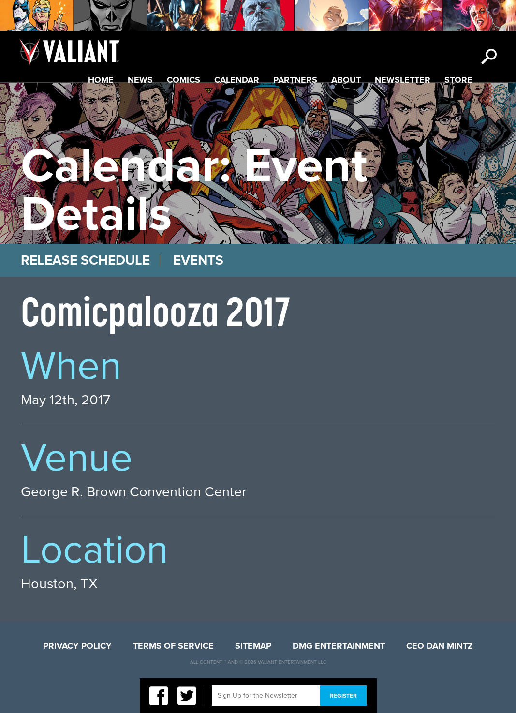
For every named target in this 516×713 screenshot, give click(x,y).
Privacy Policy (77, 645)
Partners (295, 79)
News (140, 79)
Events (198, 260)
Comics (183, 79)
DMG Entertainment (339, 645)
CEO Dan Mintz (439, 645)
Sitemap (253, 645)
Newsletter (402, 79)
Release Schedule (85, 260)
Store (458, 79)
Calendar (236, 79)
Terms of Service (173, 645)
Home (101, 79)
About (346, 79)
